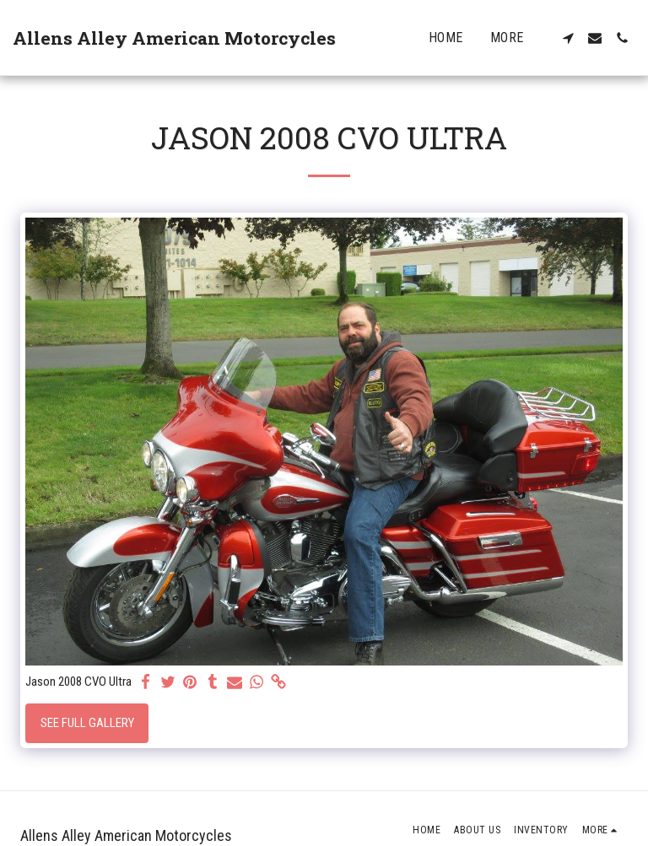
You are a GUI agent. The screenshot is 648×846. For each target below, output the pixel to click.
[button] (567, 38)
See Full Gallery (87, 722)
